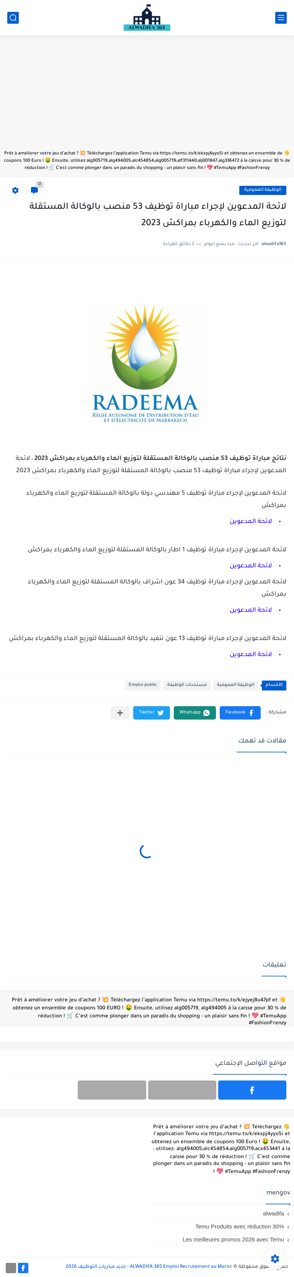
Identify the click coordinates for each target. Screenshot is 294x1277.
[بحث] (13, 18)
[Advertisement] (147, 96)
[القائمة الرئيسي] (281, 18)
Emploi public (143, 685)
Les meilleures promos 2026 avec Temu (233, 1239)
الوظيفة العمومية (262, 190)
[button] (240, 713)
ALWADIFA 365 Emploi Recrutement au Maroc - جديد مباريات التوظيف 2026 (148, 1267)
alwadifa (273, 1213)
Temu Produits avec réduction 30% (239, 1226)
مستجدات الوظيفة (187, 685)
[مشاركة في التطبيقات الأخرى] (120, 713)
